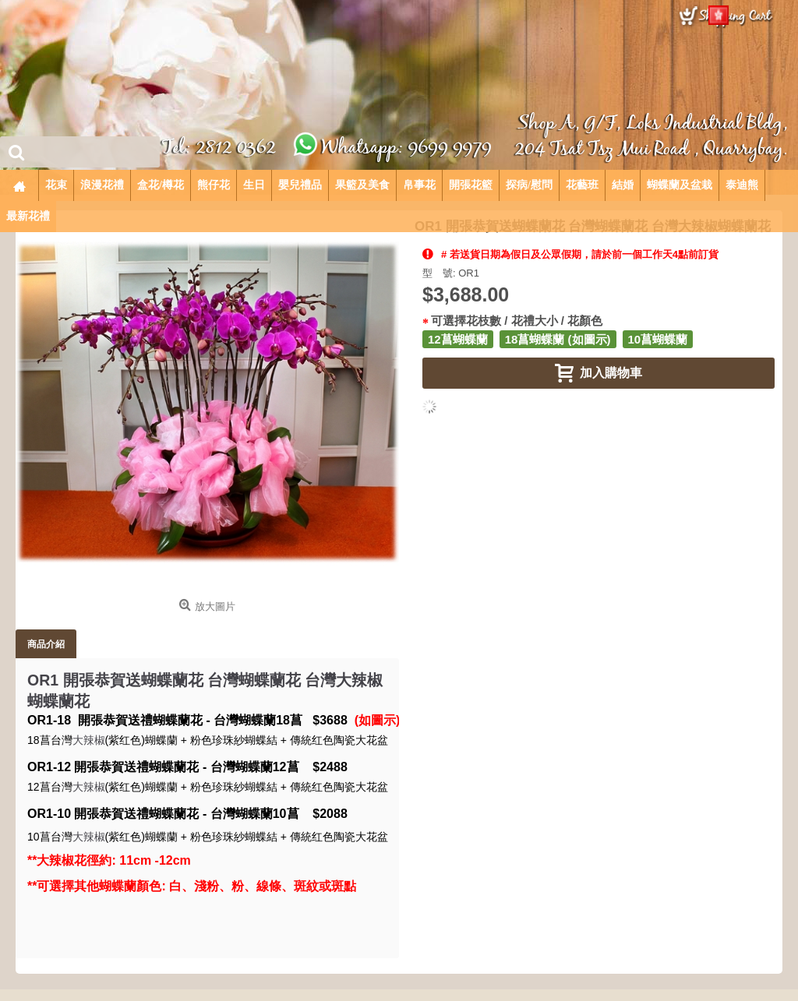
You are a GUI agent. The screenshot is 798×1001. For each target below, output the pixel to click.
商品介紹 (46, 644)
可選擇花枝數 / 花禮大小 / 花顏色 (516, 320)
